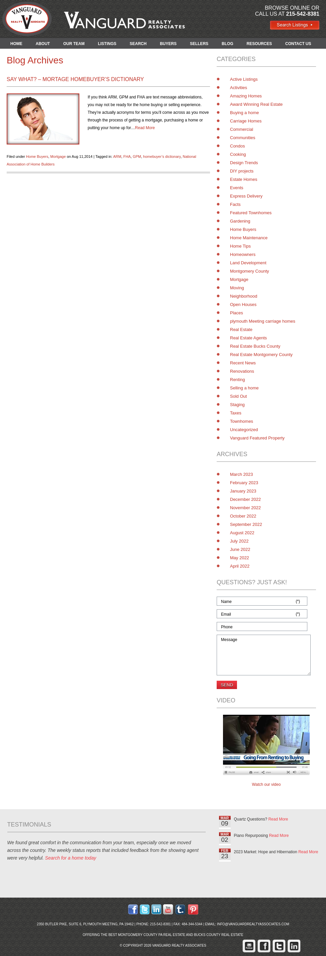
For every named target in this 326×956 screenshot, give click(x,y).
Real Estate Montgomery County (261, 354)
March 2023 (241, 474)
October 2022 (243, 516)
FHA (127, 156)
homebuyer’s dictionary (162, 156)
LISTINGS (107, 43)
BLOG (227, 43)
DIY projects (242, 171)
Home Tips (240, 246)
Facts (235, 204)
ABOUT (43, 43)
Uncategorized (244, 429)
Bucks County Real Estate (218, 935)
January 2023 (243, 491)
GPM (137, 156)
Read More (145, 127)
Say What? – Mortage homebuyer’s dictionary (75, 79)
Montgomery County (249, 271)
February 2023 (244, 482)
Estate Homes (243, 179)
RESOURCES (259, 43)
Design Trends (244, 162)
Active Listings (244, 79)
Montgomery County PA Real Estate (151, 935)
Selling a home (244, 387)
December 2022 (245, 499)
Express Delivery (246, 196)
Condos (237, 145)
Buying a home (244, 112)
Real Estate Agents (248, 337)
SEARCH (138, 43)
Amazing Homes (246, 95)
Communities (242, 137)
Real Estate (241, 329)
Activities (238, 87)
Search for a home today (70, 858)
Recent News (243, 362)
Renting (237, 379)
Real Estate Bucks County (255, 346)
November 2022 (245, 507)
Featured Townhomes (251, 212)
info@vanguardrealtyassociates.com (253, 924)
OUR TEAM (74, 43)
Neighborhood (243, 296)
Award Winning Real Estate (256, 104)
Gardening (240, 221)
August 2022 (242, 532)
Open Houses (243, 304)
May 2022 (239, 557)
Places (236, 312)
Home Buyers (37, 156)
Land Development (248, 262)
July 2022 (239, 541)
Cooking (238, 154)
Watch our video (266, 784)
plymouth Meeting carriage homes (262, 321)
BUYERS (168, 43)
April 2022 (240, 566)
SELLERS (199, 43)
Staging (237, 404)
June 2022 (240, 549)
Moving (237, 287)
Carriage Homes (246, 120)
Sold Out (238, 396)
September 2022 (246, 524)
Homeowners (243, 254)
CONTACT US (298, 43)
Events (236, 187)
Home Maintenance (249, 237)
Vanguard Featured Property (257, 437)
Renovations (242, 371)
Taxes (235, 412)
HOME (16, 43)
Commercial (241, 129)
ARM (117, 156)
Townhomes (241, 421)
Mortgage (58, 156)
